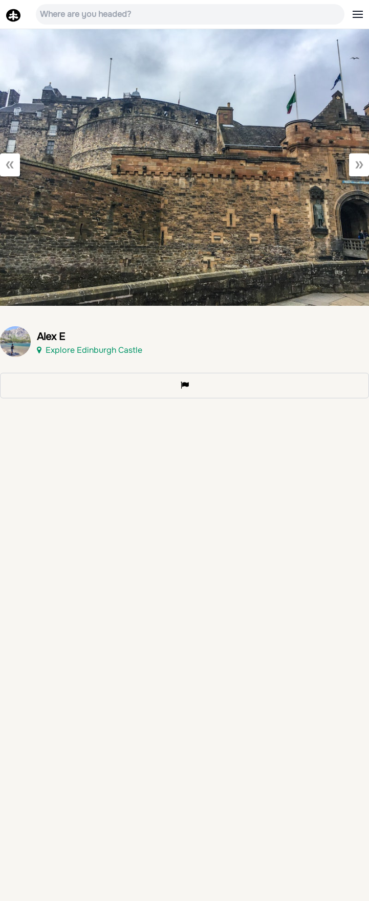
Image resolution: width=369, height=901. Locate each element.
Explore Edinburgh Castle (89, 350)
